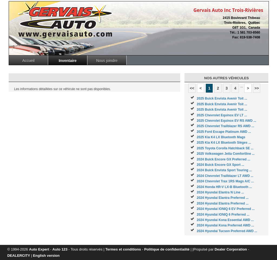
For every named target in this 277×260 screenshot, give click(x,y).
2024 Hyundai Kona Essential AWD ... (225, 220)
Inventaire (68, 60)
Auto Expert (39, 249)
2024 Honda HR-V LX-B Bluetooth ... (224, 187)
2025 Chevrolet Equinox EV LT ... (222, 115)
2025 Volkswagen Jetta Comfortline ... (226, 154)
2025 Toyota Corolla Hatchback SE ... (225, 148)
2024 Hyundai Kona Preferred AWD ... (225, 225)
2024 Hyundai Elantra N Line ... (220, 192)
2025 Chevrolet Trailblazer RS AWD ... (225, 126)
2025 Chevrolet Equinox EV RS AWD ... (226, 121)
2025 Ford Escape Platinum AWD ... (224, 132)
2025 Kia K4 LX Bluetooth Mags (221, 137)
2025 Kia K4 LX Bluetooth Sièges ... (224, 142)
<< (192, 88)
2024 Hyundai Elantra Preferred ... (222, 198)
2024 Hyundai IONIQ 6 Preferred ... (223, 214)
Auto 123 (60, 249)
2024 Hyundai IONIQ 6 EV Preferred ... (226, 209)
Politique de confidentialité (167, 249)
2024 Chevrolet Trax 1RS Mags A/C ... (225, 181)
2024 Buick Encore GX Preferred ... (223, 159)
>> (256, 88)
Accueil (28, 60)
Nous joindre (107, 60)
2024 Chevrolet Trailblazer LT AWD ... (225, 176)
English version (46, 256)
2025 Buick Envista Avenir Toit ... (222, 98)
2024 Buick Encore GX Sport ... (220, 165)
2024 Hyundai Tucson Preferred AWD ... (227, 231)
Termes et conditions (123, 249)
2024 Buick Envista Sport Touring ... (224, 170)
